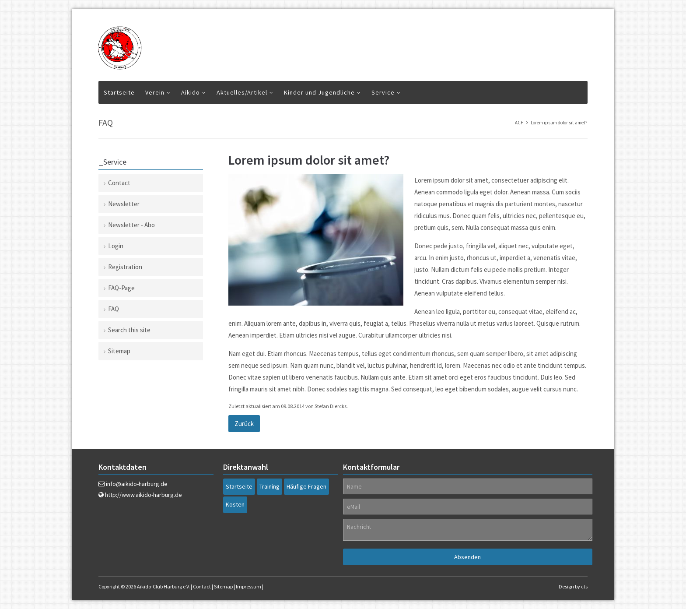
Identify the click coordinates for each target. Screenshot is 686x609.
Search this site (129, 330)
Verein (154, 92)
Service (383, 92)
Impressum (248, 586)
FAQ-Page (121, 288)
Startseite (119, 92)
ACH (519, 123)
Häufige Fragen (306, 486)
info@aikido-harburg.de (137, 484)
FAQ (113, 309)
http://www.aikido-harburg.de (143, 495)
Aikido (190, 92)
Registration (125, 267)
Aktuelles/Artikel (242, 92)
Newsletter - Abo (131, 225)
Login (115, 246)
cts (584, 586)
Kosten (235, 504)
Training (269, 486)
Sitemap (119, 351)
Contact (119, 183)
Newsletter (124, 204)
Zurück (244, 423)
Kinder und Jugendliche (319, 92)
